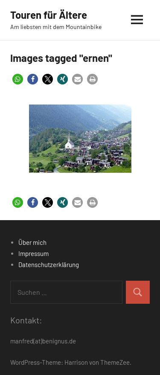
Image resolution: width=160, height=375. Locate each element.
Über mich (32, 242)
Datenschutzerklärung (48, 264)
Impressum (33, 253)
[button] (17, 79)
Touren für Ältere (48, 15)
